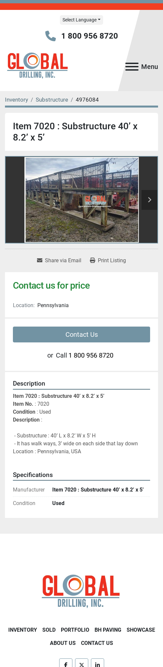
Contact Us (81, 334)
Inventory (22, 630)
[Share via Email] (59, 260)
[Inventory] (16, 99)
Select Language (79, 19)
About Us (63, 643)
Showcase (141, 630)
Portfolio (75, 630)
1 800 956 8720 (89, 36)
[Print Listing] (108, 260)
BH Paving (108, 630)
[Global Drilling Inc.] (81, 592)
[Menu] (132, 67)
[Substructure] (52, 99)
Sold (49, 630)
